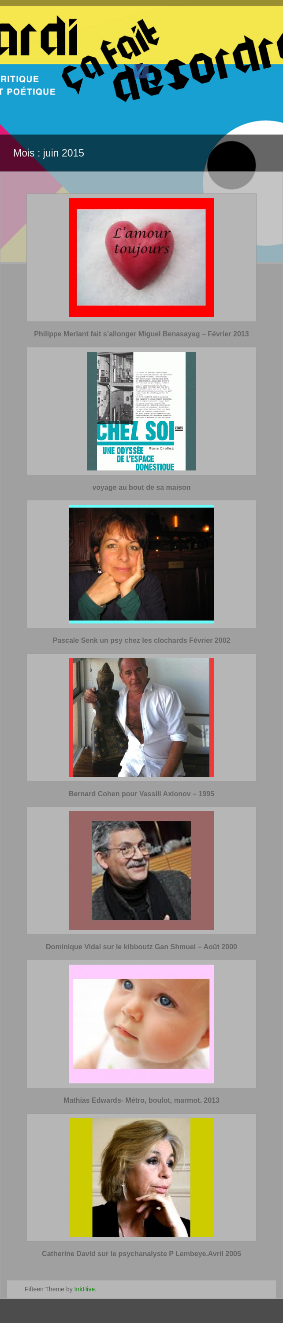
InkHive (84, 1289)
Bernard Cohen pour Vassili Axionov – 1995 (141, 794)
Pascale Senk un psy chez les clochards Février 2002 (142, 640)
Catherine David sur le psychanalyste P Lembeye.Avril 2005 (141, 1253)
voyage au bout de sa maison (141, 487)
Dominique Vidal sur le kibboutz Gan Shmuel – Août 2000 (141, 947)
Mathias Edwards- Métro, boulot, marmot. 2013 (141, 1100)
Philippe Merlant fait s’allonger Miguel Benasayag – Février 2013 (141, 334)
